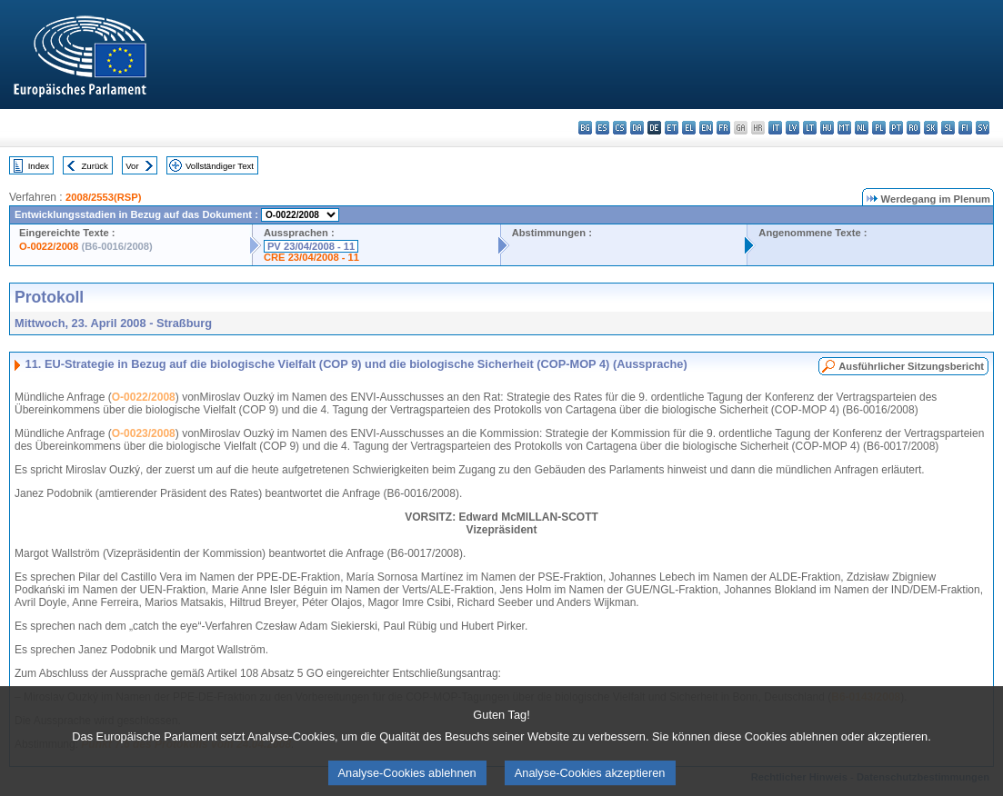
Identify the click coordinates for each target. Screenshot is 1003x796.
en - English (706, 127)
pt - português (896, 127)
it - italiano (775, 127)
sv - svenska (982, 127)
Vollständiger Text (220, 166)
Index (38, 166)
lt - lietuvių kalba (810, 127)
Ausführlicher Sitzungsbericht (911, 366)
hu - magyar (827, 127)
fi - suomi (965, 127)
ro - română (913, 127)
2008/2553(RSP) (103, 197)
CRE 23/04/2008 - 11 (311, 257)
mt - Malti (844, 127)
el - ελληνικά (689, 127)
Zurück (95, 166)
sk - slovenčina (931, 127)
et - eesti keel (671, 127)
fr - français (723, 127)
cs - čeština (620, 127)
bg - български (585, 127)
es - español (602, 127)
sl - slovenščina (948, 127)
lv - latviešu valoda (792, 127)
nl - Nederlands (861, 127)
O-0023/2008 (144, 433)
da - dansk (637, 127)
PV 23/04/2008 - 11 (311, 246)
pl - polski (879, 127)
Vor (131, 166)
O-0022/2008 (48, 246)
